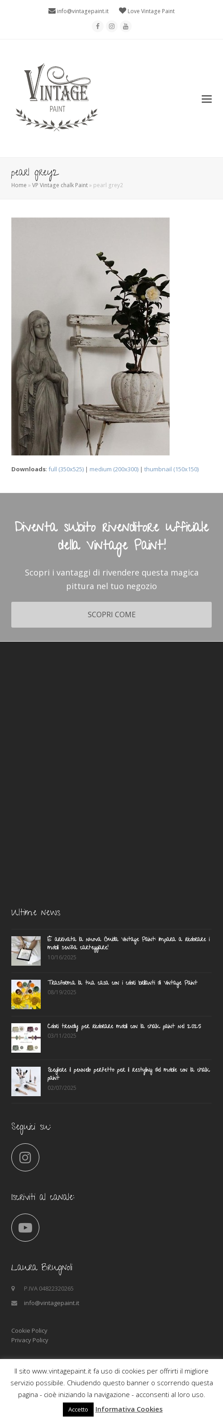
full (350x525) (66, 469)
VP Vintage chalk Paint (60, 185)
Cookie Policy (29, 1330)
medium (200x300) (114, 469)
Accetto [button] (78, 1409)
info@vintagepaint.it (83, 11)
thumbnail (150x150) (171, 469)
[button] (207, 98)
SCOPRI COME (112, 614)
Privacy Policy (29, 1340)
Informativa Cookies (129, 1408)
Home (19, 185)
